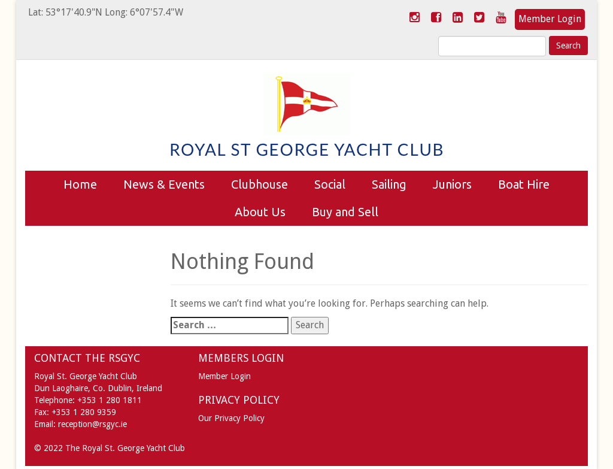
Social (329, 184)
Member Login (549, 19)
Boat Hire (524, 184)
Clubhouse (259, 184)
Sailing (389, 184)
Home (80, 184)
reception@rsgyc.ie (92, 424)
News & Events (164, 184)
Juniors (452, 184)
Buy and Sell (345, 212)
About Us (260, 212)
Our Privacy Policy (231, 418)
